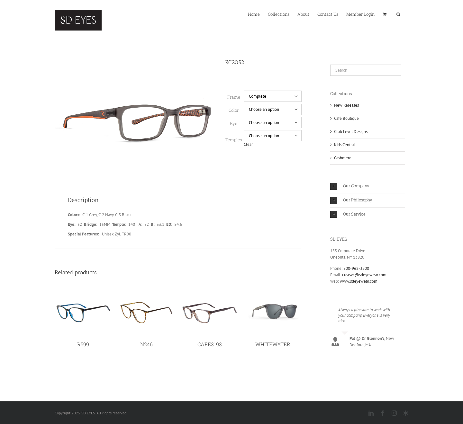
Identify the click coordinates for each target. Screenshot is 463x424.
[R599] (83, 295)
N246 (146, 345)
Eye (233, 123)
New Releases (346, 105)
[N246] (146, 295)
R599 (83, 345)
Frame (233, 97)
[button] (398, 14)
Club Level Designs (351, 131)
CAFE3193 (209, 345)
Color (234, 110)
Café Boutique (346, 118)
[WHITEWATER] (272, 295)
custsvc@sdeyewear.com (364, 275)
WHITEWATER (272, 345)
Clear (248, 144)
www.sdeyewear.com (358, 281)
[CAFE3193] (209, 295)
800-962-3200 (356, 268)
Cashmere (342, 158)
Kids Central (344, 144)
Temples (233, 140)
